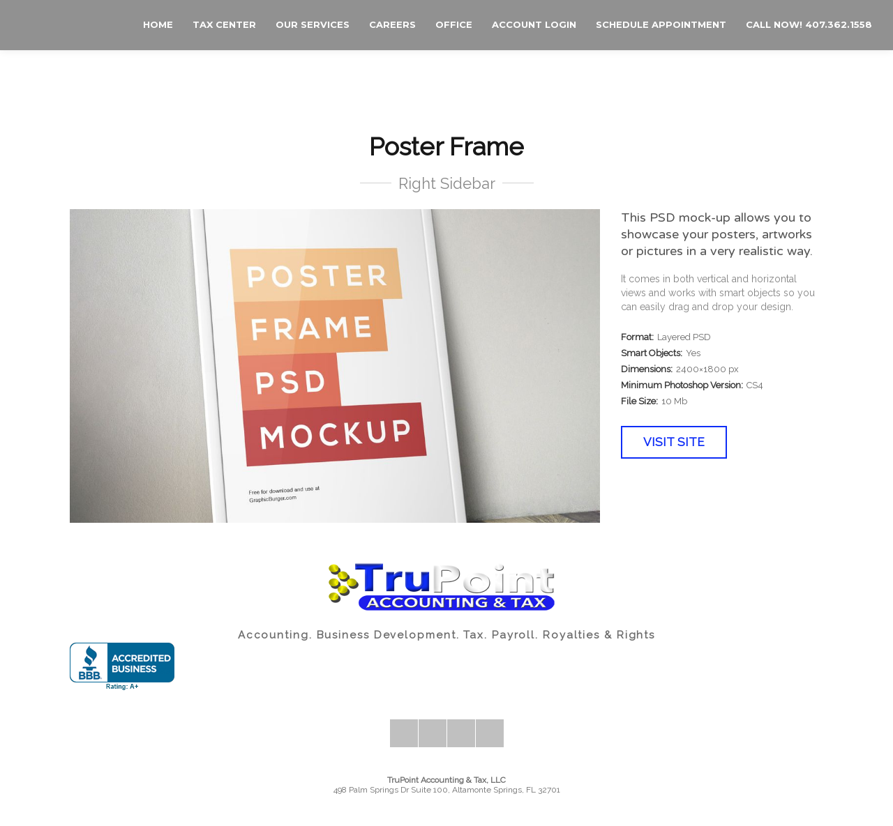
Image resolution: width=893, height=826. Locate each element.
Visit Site (674, 442)
